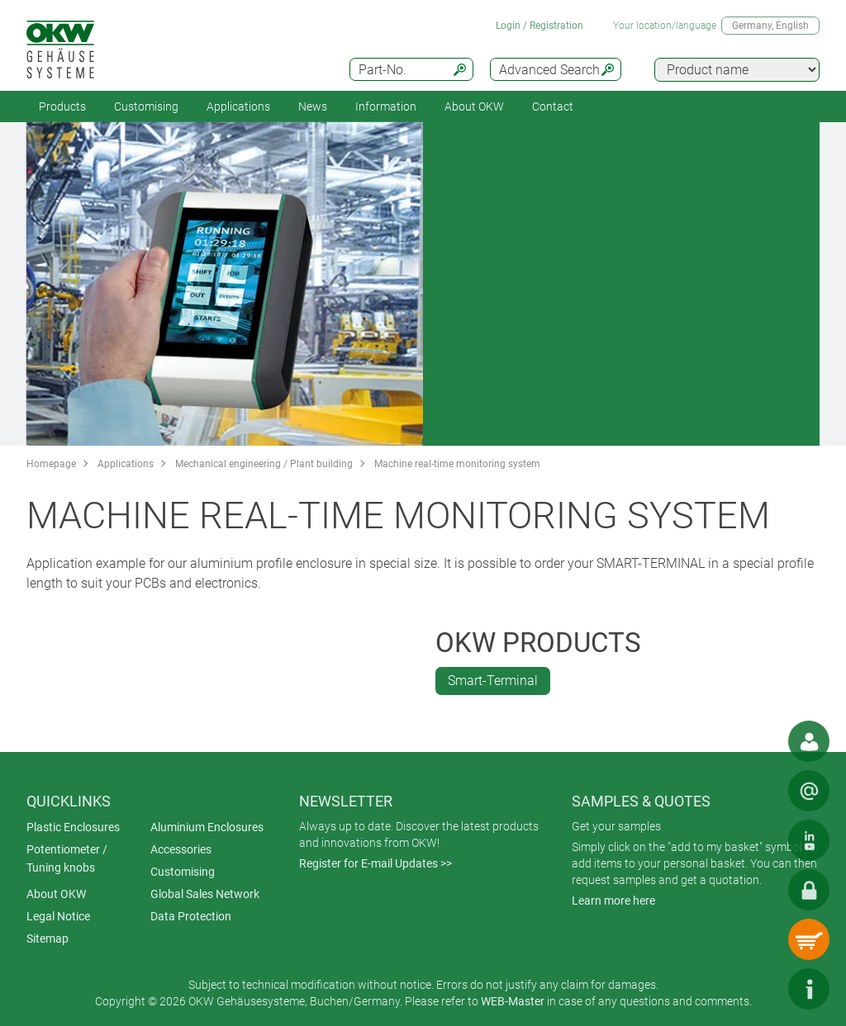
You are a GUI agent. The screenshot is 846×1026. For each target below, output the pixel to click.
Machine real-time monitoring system (457, 464)
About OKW (56, 894)
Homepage (51, 464)
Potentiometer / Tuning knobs (66, 858)
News (312, 106)
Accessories (181, 849)
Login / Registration (539, 25)
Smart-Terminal (493, 680)
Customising (146, 106)
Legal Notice (58, 916)
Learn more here (613, 900)
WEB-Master (512, 1001)
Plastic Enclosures (73, 827)
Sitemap (47, 938)
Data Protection (190, 916)
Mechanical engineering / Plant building (264, 464)
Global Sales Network (204, 894)
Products (62, 106)
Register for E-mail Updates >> (375, 863)
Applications (238, 106)
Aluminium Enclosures (207, 827)
